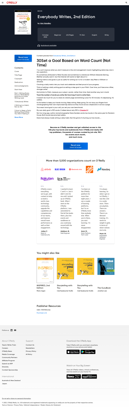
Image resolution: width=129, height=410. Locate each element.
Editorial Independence (31, 405)
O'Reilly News (7, 351)
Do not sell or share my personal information (16, 398)
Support (29, 341)
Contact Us (30, 345)
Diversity (5, 367)
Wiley (107, 35)
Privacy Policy (31, 351)
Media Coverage (8, 354)
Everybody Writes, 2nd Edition (64, 56)
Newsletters (30, 348)
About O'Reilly (8, 341)
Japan (4, 384)
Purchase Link (42, 313)
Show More (19, 117)
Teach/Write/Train (9, 345)
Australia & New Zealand (11, 380)
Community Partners (9, 357)
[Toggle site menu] (2, 2)
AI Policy (29, 354)
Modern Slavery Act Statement (51, 405)
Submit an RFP (7, 364)
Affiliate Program (8, 360)
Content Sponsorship (10, 370)
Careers (5, 348)
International (8, 376)
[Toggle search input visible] (126, 2)
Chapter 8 (83, 110)
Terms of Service (7, 405)
